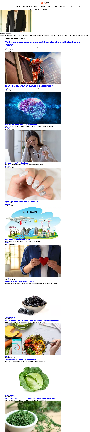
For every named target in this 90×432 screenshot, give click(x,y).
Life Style (62, 7)
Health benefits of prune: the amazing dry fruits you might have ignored (32, 320)
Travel (31, 9)
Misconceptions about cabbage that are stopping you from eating (30, 398)
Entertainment (27, 7)
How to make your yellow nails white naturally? (22, 201)
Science (44, 9)
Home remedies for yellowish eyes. (18, 163)
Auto (11, 7)
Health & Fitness (52, 7)
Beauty (18, 7)
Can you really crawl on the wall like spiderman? (29, 86)
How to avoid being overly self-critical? (19, 281)
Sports (37, 9)
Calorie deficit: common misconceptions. (20, 359)
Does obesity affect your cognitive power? (21, 125)
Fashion (42, 7)
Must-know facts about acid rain (17, 240)
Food (35, 7)
